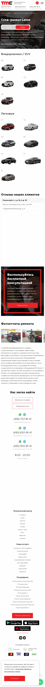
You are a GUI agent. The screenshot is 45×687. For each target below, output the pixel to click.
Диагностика (23, 557)
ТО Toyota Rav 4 (23, 593)
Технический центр (22, 511)
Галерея (22, 523)
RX (2, 77)
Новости (22, 521)
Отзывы (22, 526)
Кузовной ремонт (22, 551)
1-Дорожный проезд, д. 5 (6, 8)
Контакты (22, 538)
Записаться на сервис (22, 400)
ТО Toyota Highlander (22, 587)
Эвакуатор (22, 571)
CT (2, 120)
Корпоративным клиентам (22, 560)
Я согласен (15, 678)
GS (2, 137)
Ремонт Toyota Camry (22, 596)
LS (2, 154)
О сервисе (22, 515)
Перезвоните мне (22, 406)
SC (25, 120)
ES (25, 137)
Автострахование (22, 563)
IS (2, 171)
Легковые (22, 44)
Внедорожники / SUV (9, 44)
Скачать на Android (22, 633)
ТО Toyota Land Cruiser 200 (22, 590)
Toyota (8, 27)
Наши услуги (22, 544)
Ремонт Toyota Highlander (22, 599)
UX (25, 77)
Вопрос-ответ (22, 529)
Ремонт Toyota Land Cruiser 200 (22, 602)
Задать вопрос (22, 305)
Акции (23, 518)
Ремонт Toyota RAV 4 (22, 607)
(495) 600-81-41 (20, 7)
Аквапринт (22, 566)
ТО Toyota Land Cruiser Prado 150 (22, 581)
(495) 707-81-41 (6, 7)
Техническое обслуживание (22, 548)
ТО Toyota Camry (22, 584)
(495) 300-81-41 (35, 7)
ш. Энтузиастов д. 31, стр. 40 (35, 8)
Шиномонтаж (22, 568)
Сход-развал (22, 554)
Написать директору (22, 615)
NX (2, 60)
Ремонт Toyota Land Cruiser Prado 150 (22, 605)
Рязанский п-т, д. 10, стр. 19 (20, 8)
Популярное (22, 577)
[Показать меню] (42, 3)
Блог (22, 532)
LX (25, 60)
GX (2, 94)
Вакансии (22, 535)
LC (25, 154)
